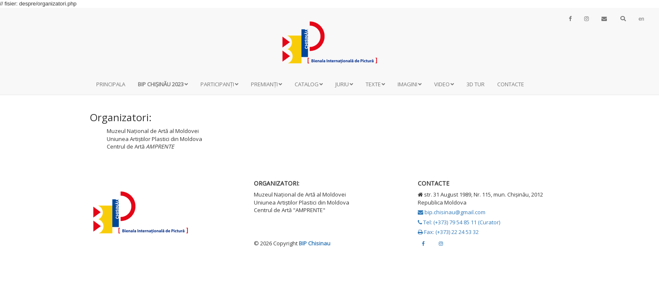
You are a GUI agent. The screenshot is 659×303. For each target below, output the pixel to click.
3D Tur (476, 84)
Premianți (266, 84)
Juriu (344, 84)
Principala (110, 84)
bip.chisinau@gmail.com (451, 212)
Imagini (410, 84)
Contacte (510, 84)
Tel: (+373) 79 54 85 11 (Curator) (459, 222)
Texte (375, 84)
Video (444, 84)
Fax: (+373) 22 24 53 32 (448, 232)
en (641, 18)
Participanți (219, 84)
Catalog (309, 84)
